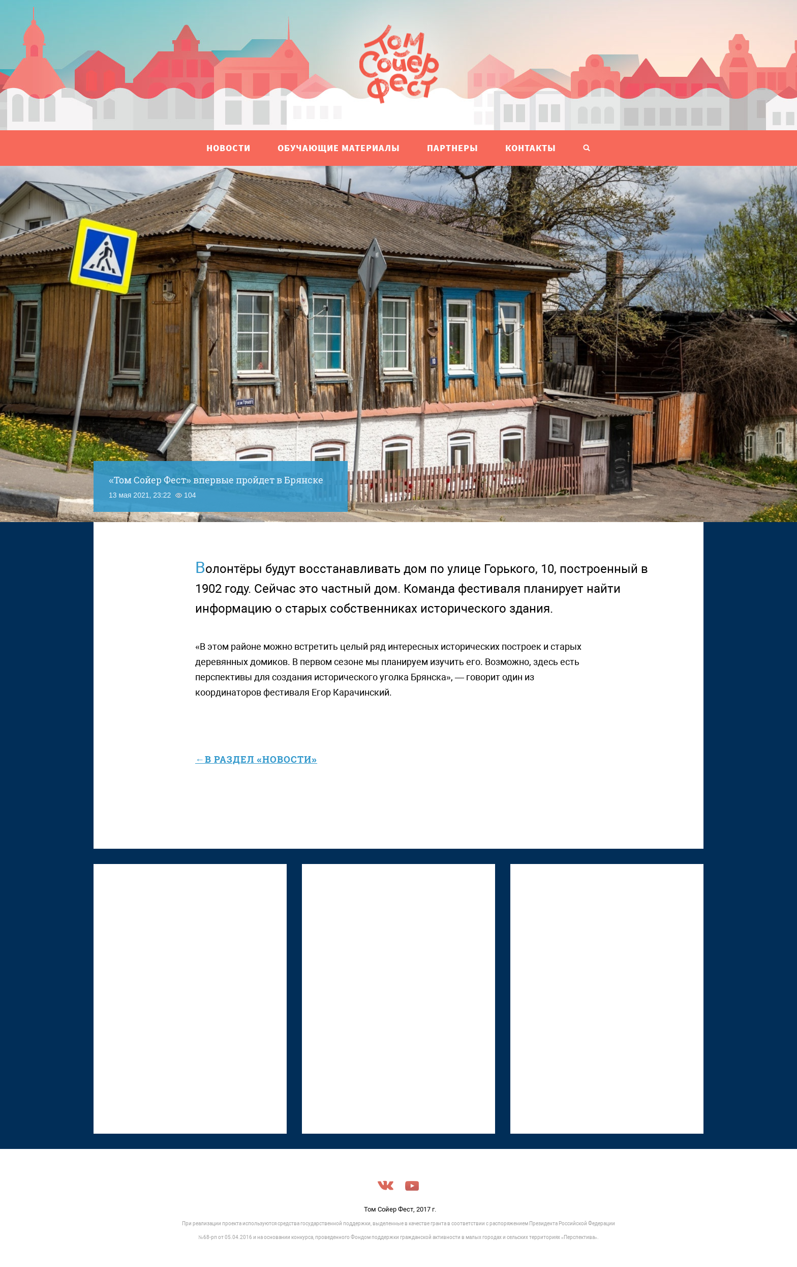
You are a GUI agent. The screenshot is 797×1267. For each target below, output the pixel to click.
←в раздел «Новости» (256, 759)
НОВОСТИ (228, 148)
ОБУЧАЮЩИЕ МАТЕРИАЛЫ (339, 148)
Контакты (530, 148)
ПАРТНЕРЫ (452, 148)
